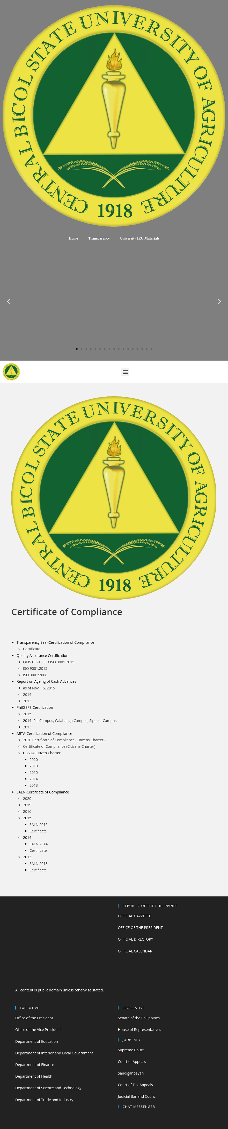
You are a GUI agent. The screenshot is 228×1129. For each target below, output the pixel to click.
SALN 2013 (39, 863)
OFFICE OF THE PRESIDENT (140, 927)
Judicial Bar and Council (137, 1096)
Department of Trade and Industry (44, 1099)
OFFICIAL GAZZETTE (134, 915)
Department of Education (36, 1041)
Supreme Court (130, 1049)
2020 (34, 759)
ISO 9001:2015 (35, 668)
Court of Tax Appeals (135, 1084)
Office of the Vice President (38, 1029)
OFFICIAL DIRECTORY (135, 939)
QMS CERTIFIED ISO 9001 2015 (48, 661)
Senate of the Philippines (139, 1017)
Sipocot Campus (102, 720)
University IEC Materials (139, 238)
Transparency (99, 238)
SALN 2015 (39, 824)
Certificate (31, 648)
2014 (27, 694)
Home (73, 238)
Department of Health (33, 1076)
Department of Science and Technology (48, 1087)
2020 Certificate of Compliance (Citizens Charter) (64, 739)
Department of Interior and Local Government (54, 1053)
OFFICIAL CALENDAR (135, 951)
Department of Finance (34, 1064)
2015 (27, 713)
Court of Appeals (132, 1061)
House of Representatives (139, 1029)
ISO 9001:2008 (35, 674)
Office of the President (34, 1017)
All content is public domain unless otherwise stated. (59, 990)
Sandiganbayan (131, 1073)
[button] (77, 349)
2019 (34, 766)
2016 (27, 811)
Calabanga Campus (71, 720)
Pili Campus (43, 720)
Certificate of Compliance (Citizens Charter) (59, 746)
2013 (27, 700)
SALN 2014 (39, 843)
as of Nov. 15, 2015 (39, 688)
